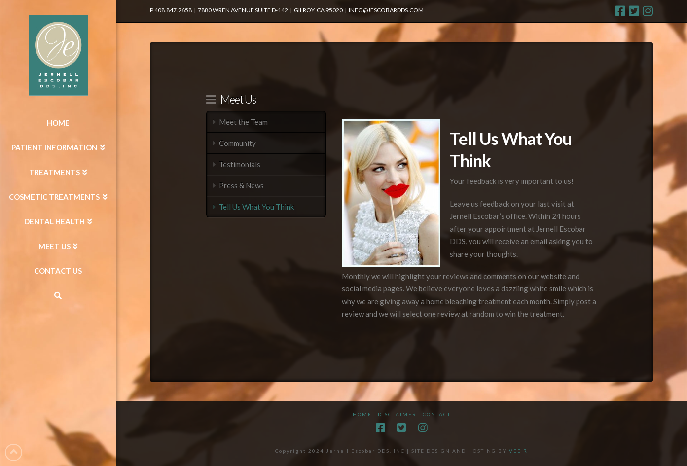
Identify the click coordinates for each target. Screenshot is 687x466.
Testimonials (239, 164)
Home (362, 414)
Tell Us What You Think (256, 206)
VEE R (518, 451)
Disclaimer (397, 414)
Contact (437, 414)
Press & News (241, 185)
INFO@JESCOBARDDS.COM (386, 10)
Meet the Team (243, 121)
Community (237, 143)
